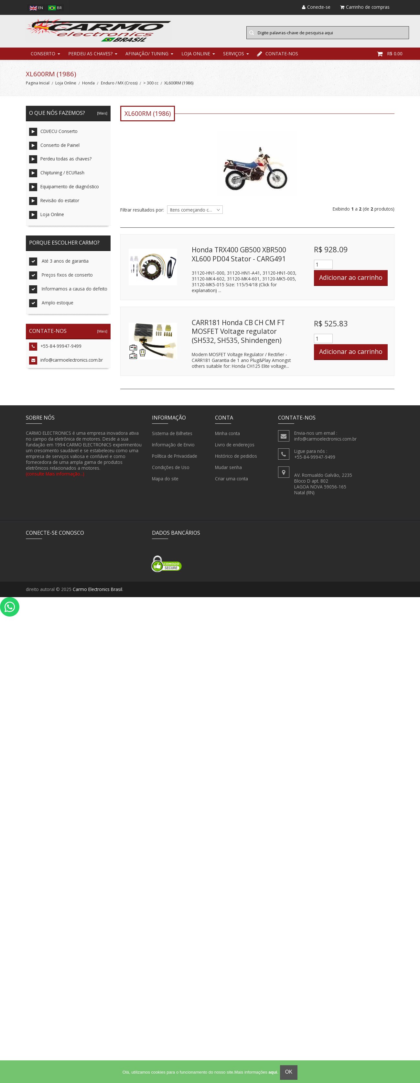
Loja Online (195, 56)
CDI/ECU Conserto (53, 135)
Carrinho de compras (365, 7)
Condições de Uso (170, 470)
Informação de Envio (173, 448)
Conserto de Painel (54, 149)
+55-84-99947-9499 (55, 350)
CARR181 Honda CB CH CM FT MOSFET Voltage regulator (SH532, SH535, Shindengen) (238, 334)
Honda (88, 86)
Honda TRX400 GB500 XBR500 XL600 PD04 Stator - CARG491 (239, 257)
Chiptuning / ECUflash (56, 176)
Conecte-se (316, 7)
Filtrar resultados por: (142, 213)
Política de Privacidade (174, 459)
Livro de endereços (234, 448)
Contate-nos (277, 56)
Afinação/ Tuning (146, 56)
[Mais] (101, 116)
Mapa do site (165, 482)
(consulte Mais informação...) (55, 477)
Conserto (43, 56)
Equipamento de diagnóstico (64, 190)
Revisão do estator (54, 204)
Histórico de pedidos (236, 459)
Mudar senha (228, 470)
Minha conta (227, 436)
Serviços (233, 56)
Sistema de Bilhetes (172, 436)
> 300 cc (150, 86)
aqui (272, 1072)
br (55, 7)
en (36, 7)
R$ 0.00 (390, 56)
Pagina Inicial (37, 86)
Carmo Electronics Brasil (97, 592)
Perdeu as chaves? (90, 56)
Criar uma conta (231, 482)
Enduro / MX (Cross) (119, 86)
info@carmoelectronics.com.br (66, 364)
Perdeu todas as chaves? (60, 163)
